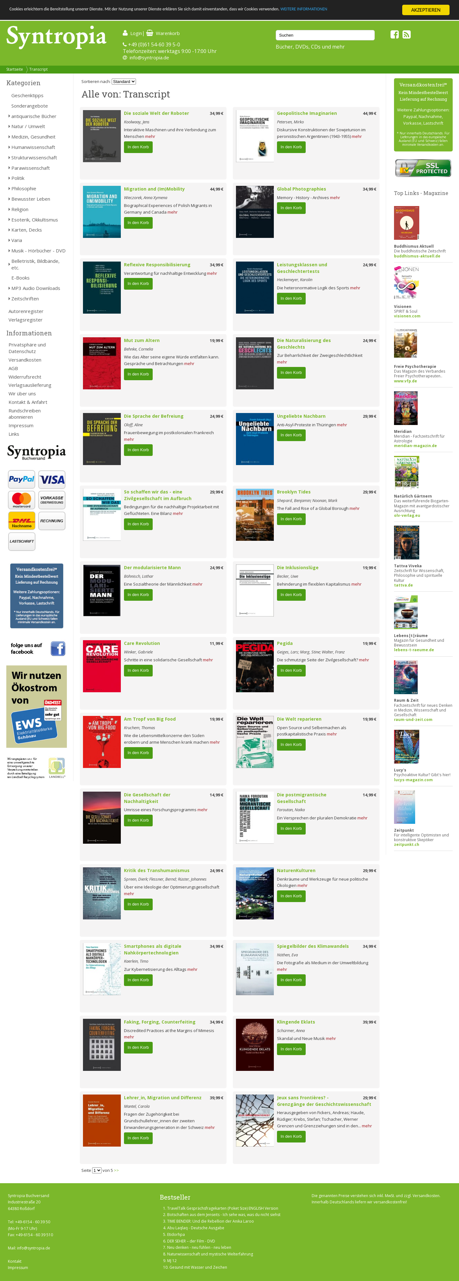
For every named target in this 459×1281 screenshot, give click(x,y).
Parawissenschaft (30, 168)
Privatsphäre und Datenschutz (27, 347)
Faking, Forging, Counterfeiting (160, 1022)
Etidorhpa (176, 1234)
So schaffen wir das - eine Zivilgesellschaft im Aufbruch (157, 495)
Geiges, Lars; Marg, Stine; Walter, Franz (311, 652)
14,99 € (216, 795)
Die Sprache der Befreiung (154, 416)
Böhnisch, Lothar (138, 576)
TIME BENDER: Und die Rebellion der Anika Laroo (210, 1221)
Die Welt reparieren (299, 719)
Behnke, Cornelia (138, 349)
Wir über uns (22, 393)
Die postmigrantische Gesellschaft (302, 798)
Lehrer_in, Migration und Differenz (163, 1098)
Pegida (285, 643)
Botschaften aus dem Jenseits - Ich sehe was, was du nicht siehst (223, 1214)
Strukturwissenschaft (34, 157)
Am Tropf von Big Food (150, 719)
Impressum (21, 425)
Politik (17, 178)
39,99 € (369, 1022)
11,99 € (216, 643)
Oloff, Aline (133, 425)
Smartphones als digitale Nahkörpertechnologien (152, 949)
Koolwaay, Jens (137, 122)
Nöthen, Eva (287, 955)
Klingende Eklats (296, 1022)
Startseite (14, 69)
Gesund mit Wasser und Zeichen (198, 1267)
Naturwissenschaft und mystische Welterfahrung (210, 1254)
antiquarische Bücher (33, 116)
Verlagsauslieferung (30, 385)
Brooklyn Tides (294, 492)
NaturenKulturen (296, 870)
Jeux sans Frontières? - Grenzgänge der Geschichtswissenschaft (324, 1101)
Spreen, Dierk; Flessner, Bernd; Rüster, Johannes (165, 879)
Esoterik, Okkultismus (34, 219)
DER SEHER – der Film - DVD (191, 1241)
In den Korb (138, 147)
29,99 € (369, 416)
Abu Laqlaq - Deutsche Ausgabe (195, 1228)
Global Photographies (301, 189)
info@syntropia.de (149, 57)
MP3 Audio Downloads (35, 288)
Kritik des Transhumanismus (157, 870)
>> (116, 1170)
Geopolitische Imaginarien (307, 113)
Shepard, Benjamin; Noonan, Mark (307, 500)
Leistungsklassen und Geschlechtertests (302, 268)
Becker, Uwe (287, 576)
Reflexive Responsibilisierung (157, 265)
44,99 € (369, 113)
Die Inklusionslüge (298, 567)
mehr (150, 136)
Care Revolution (142, 643)
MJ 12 (172, 1260)
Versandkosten (25, 360)
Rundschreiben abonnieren (25, 413)
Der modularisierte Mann (152, 567)
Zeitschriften (25, 298)
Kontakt (14, 1261)
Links (14, 434)
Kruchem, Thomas (139, 727)
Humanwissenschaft (33, 147)
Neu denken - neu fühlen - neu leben (199, 1247)
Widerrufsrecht (25, 377)
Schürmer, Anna (291, 1030)
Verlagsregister (26, 319)
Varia (16, 240)
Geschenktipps (27, 95)
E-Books (20, 277)
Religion (19, 209)
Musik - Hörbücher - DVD (38, 250)
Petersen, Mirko (290, 122)
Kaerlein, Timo (136, 961)
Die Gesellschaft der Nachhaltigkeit (147, 798)
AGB (13, 368)
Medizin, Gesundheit (33, 136)
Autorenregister (26, 311)
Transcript (38, 69)
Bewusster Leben (30, 199)
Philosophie (23, 188)
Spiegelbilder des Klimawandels (313, 946)
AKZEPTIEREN (425, 10)
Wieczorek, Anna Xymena (145, 197)
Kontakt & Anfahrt (28, 402)
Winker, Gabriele (138, 652)
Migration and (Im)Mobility (154, 189)
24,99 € (369, 265)
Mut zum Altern (142, 340)
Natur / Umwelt (28, 126)
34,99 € (216, 113)
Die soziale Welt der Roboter (156, 113)
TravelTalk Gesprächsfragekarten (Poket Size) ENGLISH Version (222, 1208)
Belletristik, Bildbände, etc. (35, 264)
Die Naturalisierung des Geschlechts (304, 343)
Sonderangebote (29, 106)
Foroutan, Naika (291, 809)
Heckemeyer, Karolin (294, 279)
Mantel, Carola (137, 1106)
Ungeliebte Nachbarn (301, 416)
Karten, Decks (26, 230)
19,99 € (216, 340)
